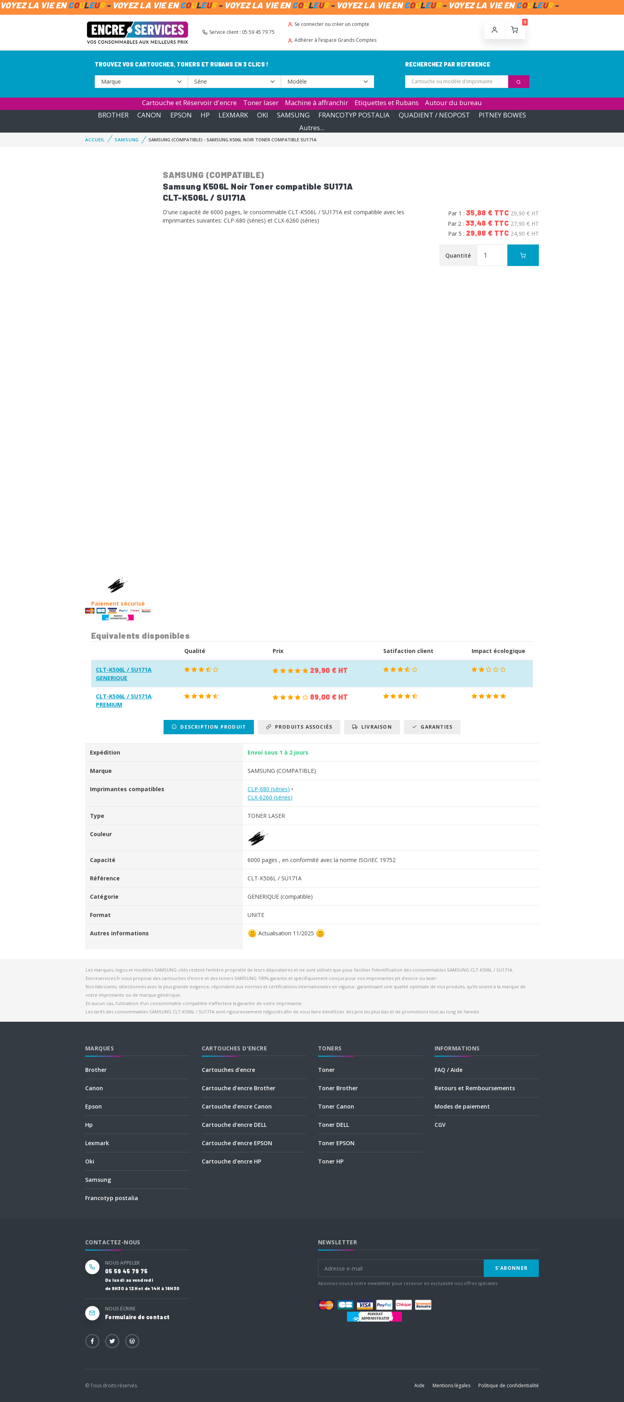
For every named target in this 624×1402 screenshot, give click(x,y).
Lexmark (97, 1143)
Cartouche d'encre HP (231, 1161)
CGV (440, 1124)
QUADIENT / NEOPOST (434, 114)
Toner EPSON (336, 1143)
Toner (326, 1069)
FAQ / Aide (448, 1069)
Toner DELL (333, 1124)
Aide (419, 1385)
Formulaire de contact (137, 1317)
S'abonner (511, 1268)
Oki (89, 1161)
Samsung (98, 1179)
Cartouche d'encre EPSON (237, 1143)
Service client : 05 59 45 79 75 (238, 32)
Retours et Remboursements (475, 1088)
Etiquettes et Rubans (387, 102)
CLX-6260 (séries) (270, 797)
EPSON (181, 114)
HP (205, 114)
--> (141, 81)
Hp (89, 1124)
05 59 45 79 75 (126, 1271)
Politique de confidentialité (508, 1385)
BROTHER (113, 114)
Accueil (95, 140)
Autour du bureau (453, 102)
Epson (93, 1106)
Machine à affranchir (316, 102)
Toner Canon (336, 1106)
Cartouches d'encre (228, 1069)
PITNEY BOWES (502, 114)
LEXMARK (233, 114)
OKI (262, 114)
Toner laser (261, 102)
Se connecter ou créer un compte (328, 24)
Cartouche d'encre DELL (234, 1124)
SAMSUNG (293, 114)
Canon (94, 1088)
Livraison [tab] (372, 726)
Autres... (312, 127)
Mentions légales (451, 1385)
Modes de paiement (462, 1106)
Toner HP (330, 1161)
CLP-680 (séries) (269, 789)
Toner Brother (338, 1088)
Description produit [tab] (209, 726)
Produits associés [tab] (299, 726)
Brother (96, 1069)
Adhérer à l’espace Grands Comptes (331, 40)
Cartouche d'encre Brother (238, 1088)
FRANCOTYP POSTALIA (354, 114)
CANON (149, 114)
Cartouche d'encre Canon (237, 1106)
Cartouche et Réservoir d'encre (189, 102)
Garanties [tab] (432, 726)
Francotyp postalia (111, 1198)
